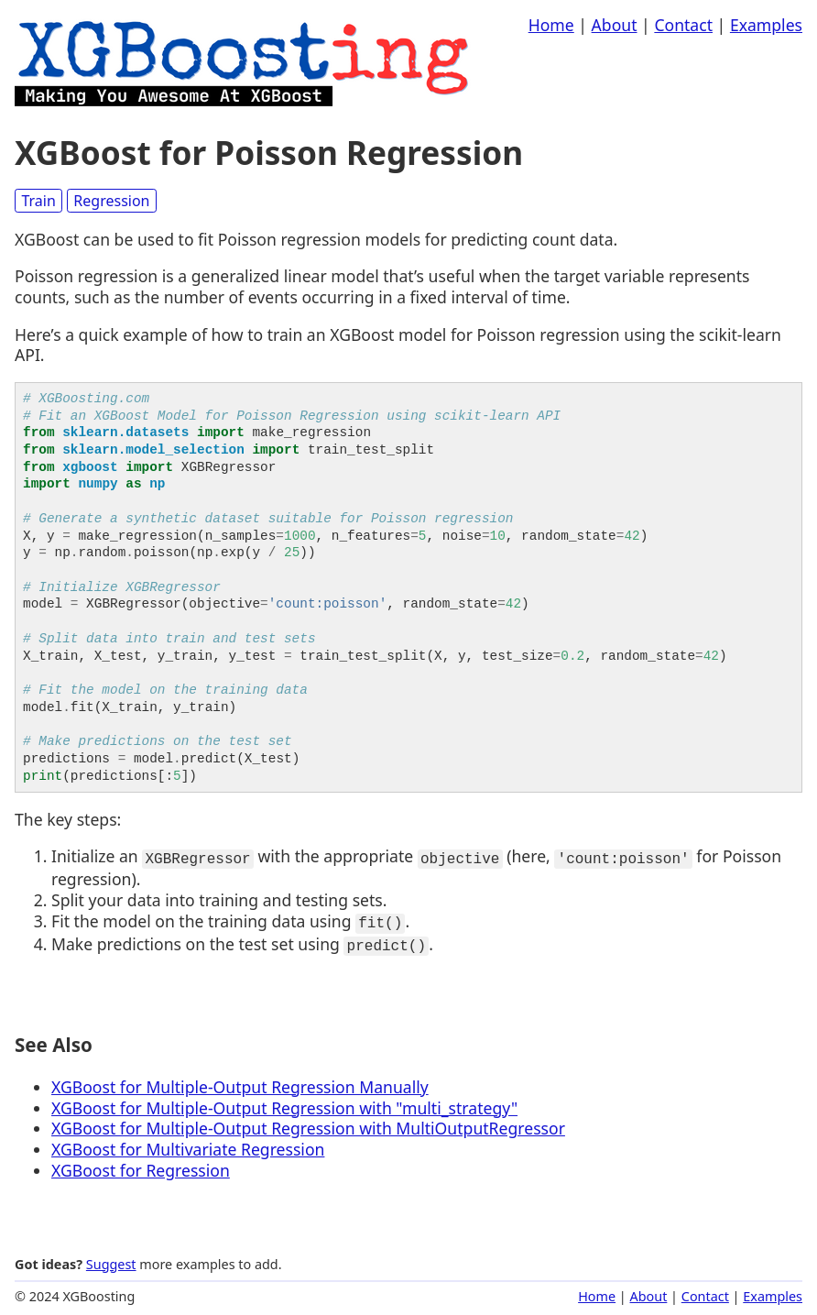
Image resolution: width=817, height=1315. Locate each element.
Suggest (111, 1258)
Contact (683, 25)
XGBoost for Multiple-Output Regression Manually (240, 1081)
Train (38, 201)
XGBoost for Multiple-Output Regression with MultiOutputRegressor (308, 1123)
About (614, 25)
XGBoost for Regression (140, 1165)
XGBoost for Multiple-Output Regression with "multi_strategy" (284, 1102)
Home (551, 25)
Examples (766, 25)
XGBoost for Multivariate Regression (187, 1145)
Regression (111, 201)
